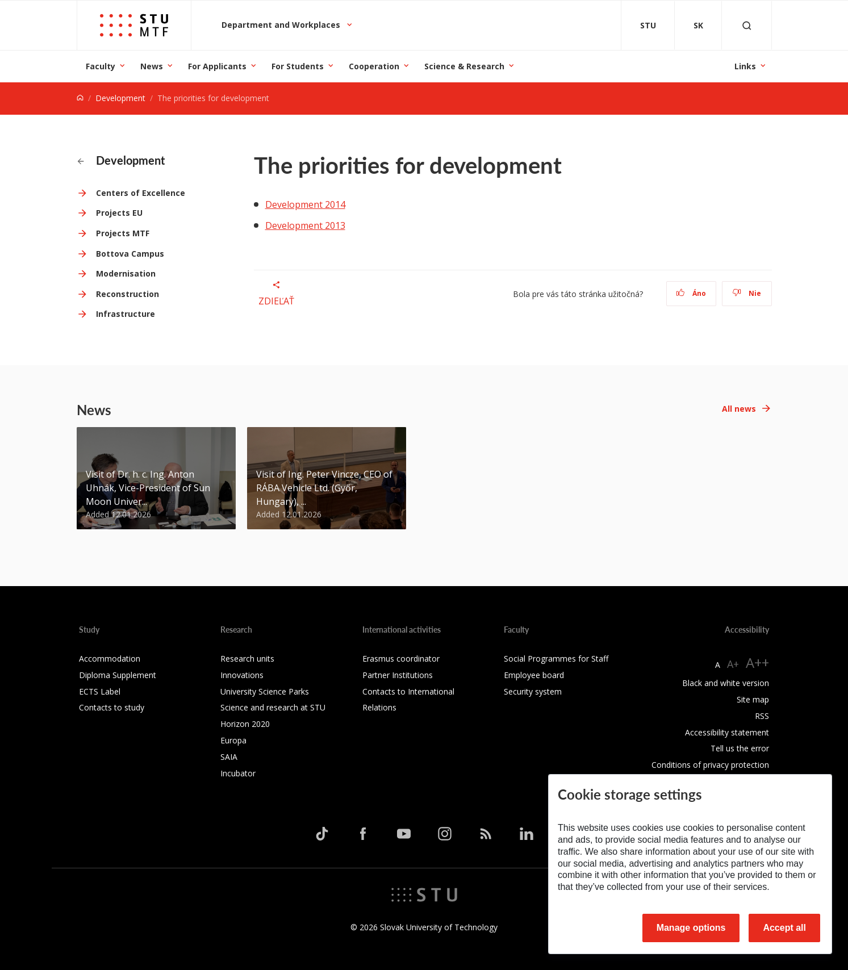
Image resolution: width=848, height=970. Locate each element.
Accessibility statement (727, 732)
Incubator (238, 773)
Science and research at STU (272, 707)
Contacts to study (111, 707)
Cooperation (374, 66)
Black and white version (725, 683)
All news (739, 408)
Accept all (784, 928)
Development (120, 98)
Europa (233, 740)
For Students (297, 66)
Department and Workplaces (282, 24)
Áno (691, 293)
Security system (533, 691)
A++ (757, 662)
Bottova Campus (130, 253)
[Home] (80, 98)
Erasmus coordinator (401, 658)
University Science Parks (264, 691)
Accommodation (109, 658)
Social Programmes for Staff (556, 658)
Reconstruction (127, 294)
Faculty (100, 66)
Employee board (534, 675)
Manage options (691, 928)
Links (745, 66)
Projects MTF (122, 233)
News (151, 66)
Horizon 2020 (245, 723)
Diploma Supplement (117, 675)
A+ (733, 664)
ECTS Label (99, 691)
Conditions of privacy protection (710, 764)
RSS (762, 715)
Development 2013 (305, 225)
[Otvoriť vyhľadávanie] (747, 25)
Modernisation (126, 273)
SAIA (228, 756)
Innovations (242, 675)
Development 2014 (305, 204)
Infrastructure (125, 313)
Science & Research (464, 66)
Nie (746, 293)
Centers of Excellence (140, 192)
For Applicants (217, 66)
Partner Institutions (397, 675)
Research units (247, 658)
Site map (753, 699)
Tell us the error (740, 748)
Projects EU (119, 212)
